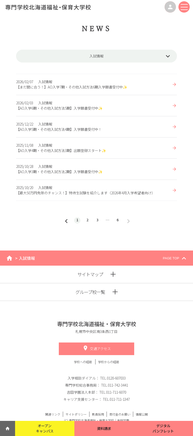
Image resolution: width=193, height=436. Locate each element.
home (9, 258)
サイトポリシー (76, 414)
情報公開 (142, 414)
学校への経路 (83, 362)
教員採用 (98, 414)
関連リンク (52, 414)
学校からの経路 (108, 362)
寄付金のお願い (119, 414)
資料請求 (104, 428)
